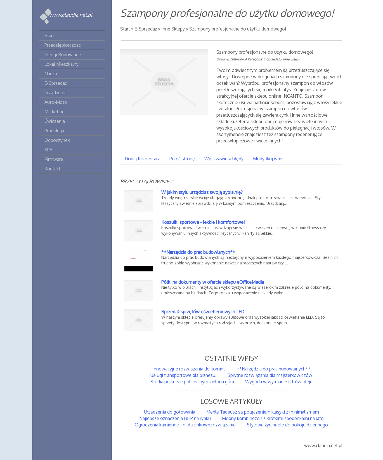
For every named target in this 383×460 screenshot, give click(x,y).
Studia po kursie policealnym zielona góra (192, 381)
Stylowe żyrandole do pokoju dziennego (287, 425)
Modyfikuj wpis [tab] (268, 158)
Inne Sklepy (173, 29)
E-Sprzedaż (145, 29)
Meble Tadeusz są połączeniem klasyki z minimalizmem (262, 412)
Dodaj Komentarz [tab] (142, 158)
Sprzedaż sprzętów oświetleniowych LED (202, 312)
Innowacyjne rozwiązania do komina (189, 369)
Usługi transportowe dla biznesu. (183, 375)
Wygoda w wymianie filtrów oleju (279, 381)
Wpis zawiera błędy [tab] (223, 158)
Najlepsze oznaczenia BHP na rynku (175, 418)
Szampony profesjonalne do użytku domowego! (237, 29)
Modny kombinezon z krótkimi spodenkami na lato (273, 418)
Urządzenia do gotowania (169, 412)
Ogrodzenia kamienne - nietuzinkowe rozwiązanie (185, 425)
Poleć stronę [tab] (182, 158)
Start (125, 29)
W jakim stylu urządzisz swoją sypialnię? (202, 192)
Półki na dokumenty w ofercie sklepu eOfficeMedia (212, 282)
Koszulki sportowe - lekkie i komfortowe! (203, 222)
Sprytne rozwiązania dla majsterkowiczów (270, 375)
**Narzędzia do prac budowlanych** (198, 252)
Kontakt (52, 169)
